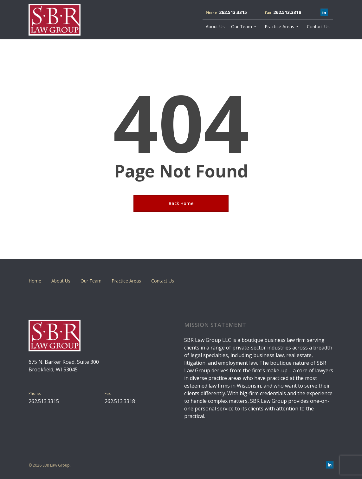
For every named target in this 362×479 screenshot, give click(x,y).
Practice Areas (126, 281)
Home (35, 281)
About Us (60, 281)
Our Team (91, 281)
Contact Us (162, 281)
